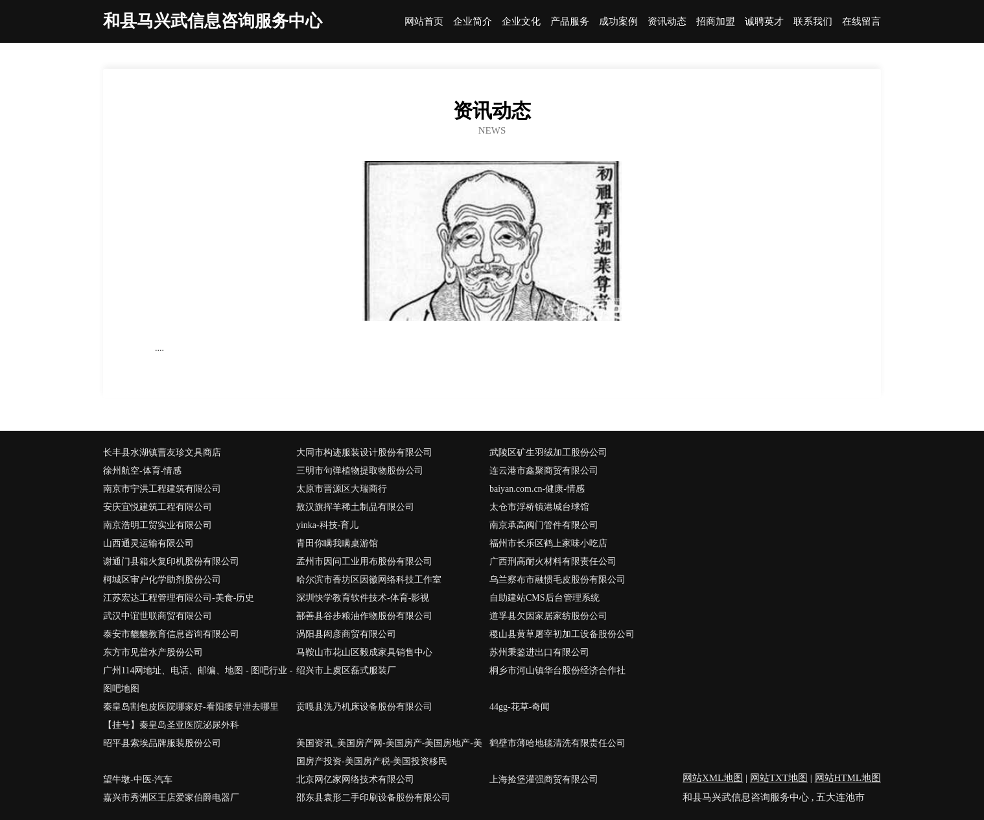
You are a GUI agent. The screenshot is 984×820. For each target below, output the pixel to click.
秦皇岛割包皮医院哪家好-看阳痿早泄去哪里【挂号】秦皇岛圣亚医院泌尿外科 (191, 716)
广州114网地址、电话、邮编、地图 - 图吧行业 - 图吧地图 (197, 679)
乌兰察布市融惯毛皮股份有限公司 (557, 580)
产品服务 (569, 22)
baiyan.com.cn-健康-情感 (537, 489)
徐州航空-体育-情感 (142, 471)
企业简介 (472, 22)
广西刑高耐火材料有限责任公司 (552, 561)
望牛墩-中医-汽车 (137, 779)
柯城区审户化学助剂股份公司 (162, 580)
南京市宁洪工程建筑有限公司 (162, 489)
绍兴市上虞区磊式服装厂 (346, 670)
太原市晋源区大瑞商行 (341, 489)
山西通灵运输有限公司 (148, 543)
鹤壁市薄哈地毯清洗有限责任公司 (557, 743)
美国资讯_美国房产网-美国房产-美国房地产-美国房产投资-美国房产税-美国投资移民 (389, 752)
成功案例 (618, 22)
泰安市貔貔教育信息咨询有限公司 (171, 634)
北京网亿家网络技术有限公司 (355, 779)
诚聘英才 (764, 22)
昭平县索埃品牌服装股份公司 (162, 743)
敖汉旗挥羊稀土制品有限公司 (355, 507)
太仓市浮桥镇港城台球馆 (539, 507)
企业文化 (521, 22)
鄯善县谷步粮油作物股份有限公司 (364, 616)
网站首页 (423, 22)
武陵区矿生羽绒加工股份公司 (548, 452)
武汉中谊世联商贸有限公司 (157, 616)
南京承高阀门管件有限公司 (543, 525)
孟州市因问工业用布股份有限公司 (364, 561)
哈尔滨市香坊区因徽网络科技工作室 (368, 580)
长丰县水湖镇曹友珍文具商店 (162, 452)
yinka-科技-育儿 (327, 525)
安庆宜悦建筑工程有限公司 (157, 507)
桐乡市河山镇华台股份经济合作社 (557, 670)
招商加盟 (715, 22)
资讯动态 (667, 22)
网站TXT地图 (779, 778)
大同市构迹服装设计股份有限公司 (364, 452)
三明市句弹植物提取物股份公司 (359, 471)
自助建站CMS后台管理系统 (544, 598)
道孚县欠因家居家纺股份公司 (548, 616)
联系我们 (812, 22)
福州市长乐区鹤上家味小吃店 (548, 543)
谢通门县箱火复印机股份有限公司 (171, 561)
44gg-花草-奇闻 (519, 707)
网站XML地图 (713, 778)
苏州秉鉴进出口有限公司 (539, 652)
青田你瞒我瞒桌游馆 (337, 543)
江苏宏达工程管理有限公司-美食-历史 (178, 598)
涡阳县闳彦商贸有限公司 (346, 634)
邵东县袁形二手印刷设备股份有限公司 (373, 797)
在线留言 (861, 22)
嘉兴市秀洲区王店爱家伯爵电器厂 (171, 797)
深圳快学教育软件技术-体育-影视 (362, 598)
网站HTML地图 (848, 778)
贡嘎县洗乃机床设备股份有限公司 (364, 707)
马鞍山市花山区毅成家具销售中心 (364, 652)
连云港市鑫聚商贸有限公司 (543, 471)
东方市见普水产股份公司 (153, 652)
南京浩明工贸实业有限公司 (157, 525)
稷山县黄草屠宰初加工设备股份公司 (562, 634)
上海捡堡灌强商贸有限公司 (543, 779)
